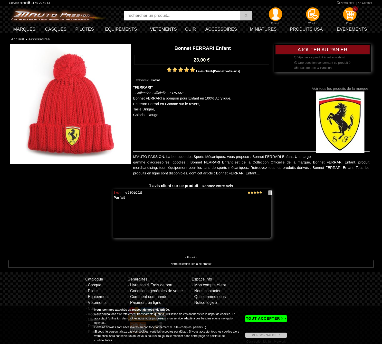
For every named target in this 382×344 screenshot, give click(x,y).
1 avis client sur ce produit (173, 186)
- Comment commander (148, 297)
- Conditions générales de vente (155, 291)
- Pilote (92, 291)
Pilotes (84, 29)
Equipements (121, 29)
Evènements (352, 29)
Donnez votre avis (217, 186)
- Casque (93, 285)
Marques (24, 29)
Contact (365, 3)
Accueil (17, 39)
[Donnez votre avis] (226, 71)
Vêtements (163, 29)
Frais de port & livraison (313, 68)
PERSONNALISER (266, 335)
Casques (56, 29)
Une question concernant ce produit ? (322, 62)
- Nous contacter (206, 291)
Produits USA (306, 29)
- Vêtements (96, 302)
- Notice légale (204, 302)
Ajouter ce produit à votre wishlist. (319, 57)
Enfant (155, 80)
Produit (191, 257)
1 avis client (204, 71)
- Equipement (97, 297)
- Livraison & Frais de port (150, 285)
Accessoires (221, 29)
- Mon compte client (209, 285)
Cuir (190, 29)
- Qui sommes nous (209, 297)
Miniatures (263, 29)
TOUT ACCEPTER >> (266, 318)
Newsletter (345, 3)
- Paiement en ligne (144, 302)
